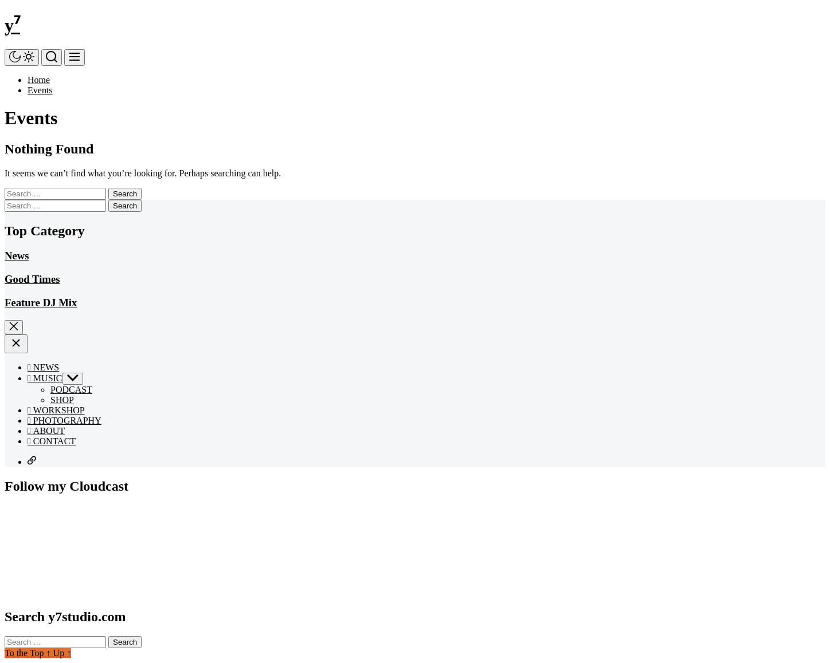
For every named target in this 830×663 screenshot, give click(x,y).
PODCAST (71, 389)
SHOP (62, 400)
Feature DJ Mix (41, 303)
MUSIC (45, 378)
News (17, 256)
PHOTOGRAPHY (64, 420)
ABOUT (46, 431)
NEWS (43, 367)
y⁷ (12, 25)
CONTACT (52, 441)
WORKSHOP (56, 410)
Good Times (32, 279)
